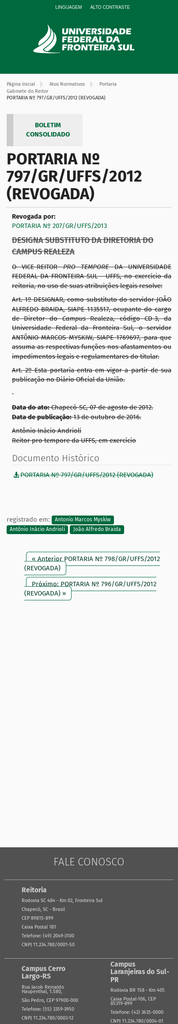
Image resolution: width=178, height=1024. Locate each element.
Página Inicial (21, 84)
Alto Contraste (110, 7)
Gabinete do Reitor (27, 91)
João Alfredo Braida (97, 529)
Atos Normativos (67, 84)
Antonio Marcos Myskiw (83, 520)
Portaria (108, 84)
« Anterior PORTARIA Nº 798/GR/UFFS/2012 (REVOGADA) (92, 563)
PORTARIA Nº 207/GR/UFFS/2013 (59, 226)
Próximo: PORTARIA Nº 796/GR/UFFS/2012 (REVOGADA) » (90, 588)
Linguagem (68, 7)
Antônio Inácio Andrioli (37, 529)
